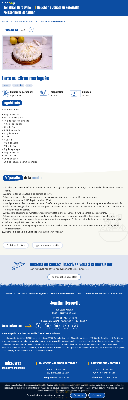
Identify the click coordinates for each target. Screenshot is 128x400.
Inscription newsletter (64, 277)
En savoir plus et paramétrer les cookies (45, 395)
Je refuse (78, 395)
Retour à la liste (16, 245)
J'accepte (96, 395)
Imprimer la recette (47, 245)
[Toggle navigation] (125, 12)
